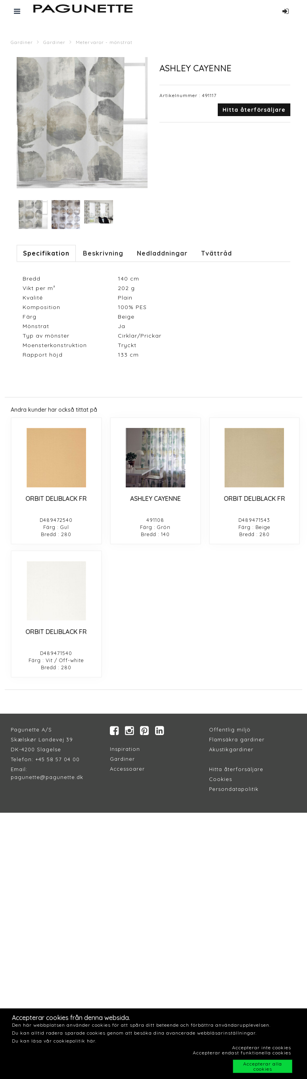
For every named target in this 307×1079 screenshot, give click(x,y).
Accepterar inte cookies (261, 1047)
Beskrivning (103, 253)
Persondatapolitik (234, 789)
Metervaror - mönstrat (104, 42)
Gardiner (22, 42)
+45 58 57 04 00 (56, 759)
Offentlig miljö (230, 729)
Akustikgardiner (231, 749)
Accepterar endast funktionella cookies (242, 1052)
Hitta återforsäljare (236, 769)
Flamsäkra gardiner (237, 739)
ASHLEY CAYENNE (155, 498)
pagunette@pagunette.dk (47, 777)
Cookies (220, 779)
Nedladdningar (162, 253)
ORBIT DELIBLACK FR (56, 498)
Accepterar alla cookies (262, 1066)
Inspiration (125, 749)
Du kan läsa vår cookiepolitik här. (54, 1041)
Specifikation (46, 253)
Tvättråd (216, 253)
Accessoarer (127, 769)
